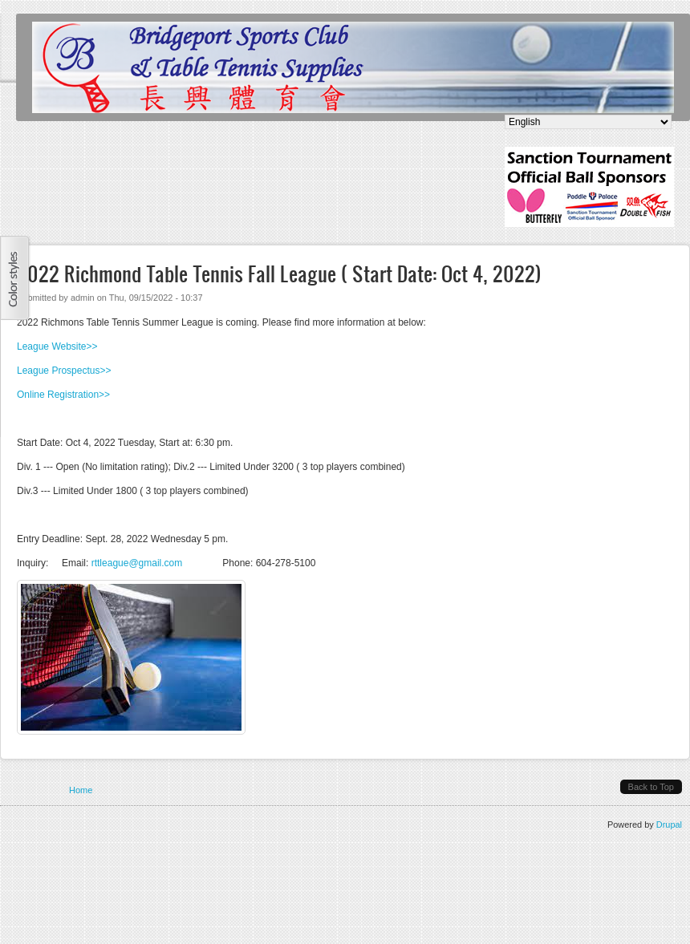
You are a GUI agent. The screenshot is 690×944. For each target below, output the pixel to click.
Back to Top (651, 787)
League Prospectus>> (64, 370)
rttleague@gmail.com (137, 563)
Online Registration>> (63, 394)
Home (80, 790)
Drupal (669, 824)
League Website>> (57, 346)
